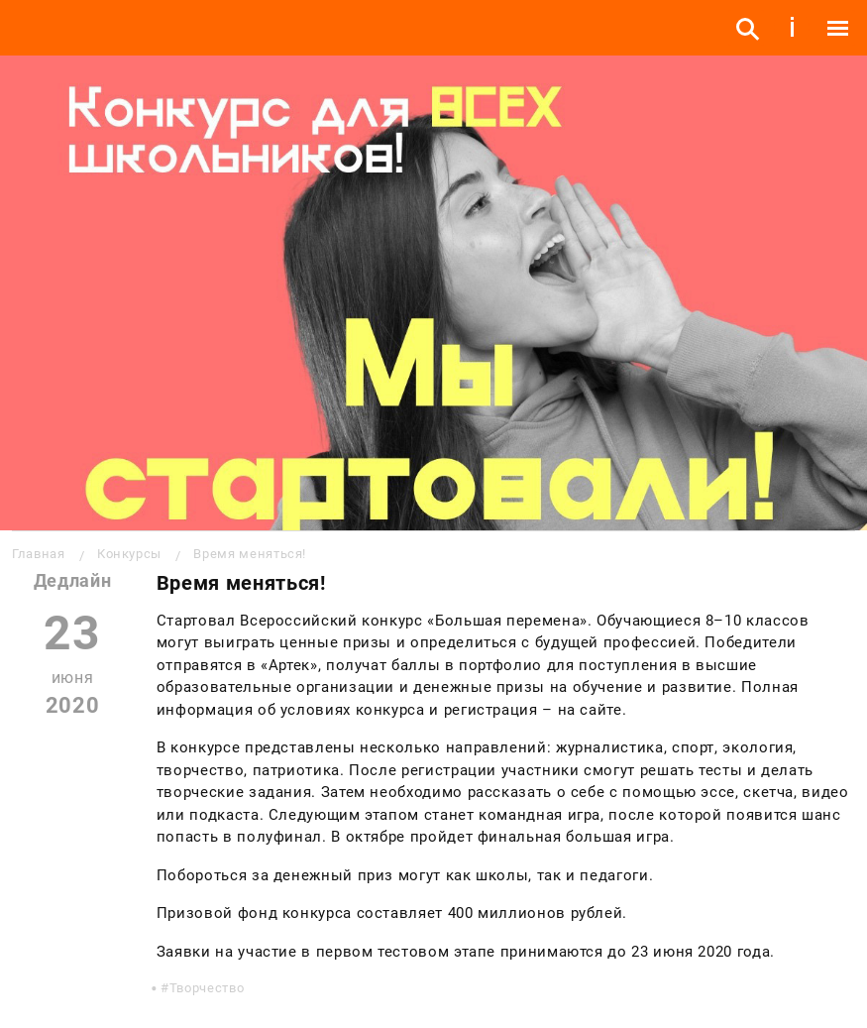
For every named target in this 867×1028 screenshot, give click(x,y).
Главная (38, 553)
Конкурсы (129, 553)
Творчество (206, 987)
